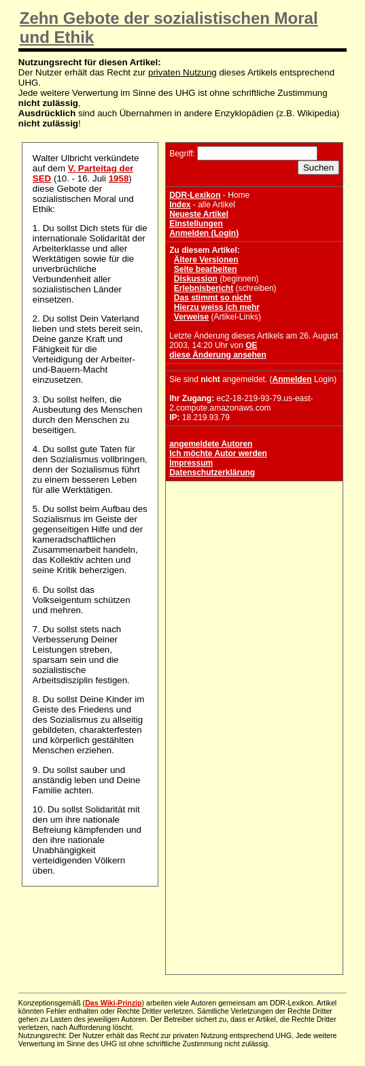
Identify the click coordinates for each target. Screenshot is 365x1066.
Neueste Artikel (198, 214)
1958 (119, 178)
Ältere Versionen (206, 259)
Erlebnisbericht (203, 288)
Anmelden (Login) (204, 233)
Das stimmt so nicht (212, 298)
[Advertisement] (254, 570)
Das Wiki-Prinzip (113, 1003)
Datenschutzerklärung (212, 472)
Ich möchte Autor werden (218, 453)
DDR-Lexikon (194, 195)
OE (251, 345)
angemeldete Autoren (210, 444)
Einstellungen (196, 223)
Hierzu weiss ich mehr (217, 307)
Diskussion (196, 278)
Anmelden (292, 379)
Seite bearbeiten (205, 269)
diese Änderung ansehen (217, 355)
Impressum (191, 463)
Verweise (191, 317)
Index (179, 204)
